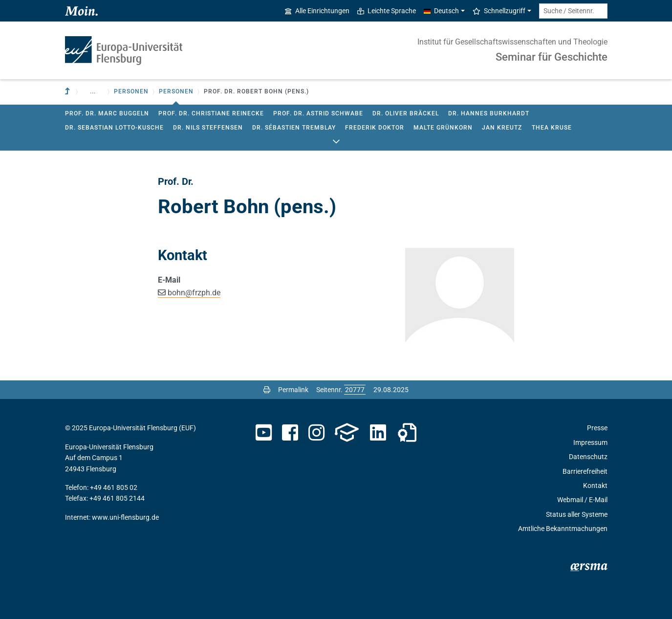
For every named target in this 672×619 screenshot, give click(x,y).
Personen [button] (131, 91)
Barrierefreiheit (585, 471)
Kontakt (595, 485)
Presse (597, 428)
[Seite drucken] (266, 390)
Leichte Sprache (386, 11)
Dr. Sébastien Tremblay (294, 127)
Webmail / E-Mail (582, 500)
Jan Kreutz (502, 127)
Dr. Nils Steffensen (208, 127)
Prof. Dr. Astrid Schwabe (318, 113)
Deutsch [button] (441, 11)
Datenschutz (588, 457)
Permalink (293, 390)
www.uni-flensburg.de (125, 517)
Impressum (590, 442)
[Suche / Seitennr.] (573, 11)
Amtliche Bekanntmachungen (562, 528)
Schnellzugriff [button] (499, 11)
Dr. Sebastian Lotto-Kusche (114, 127)
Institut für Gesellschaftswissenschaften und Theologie (512, 41)
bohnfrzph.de (194, 292)
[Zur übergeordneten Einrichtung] (68, 91)
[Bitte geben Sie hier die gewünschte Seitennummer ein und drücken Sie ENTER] (355, 390)
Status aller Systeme (576, 514)
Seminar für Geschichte (551, 57)
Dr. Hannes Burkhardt (488, 113)
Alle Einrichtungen (317, 11)
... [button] (93, 91)
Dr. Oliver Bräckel (405, 113)
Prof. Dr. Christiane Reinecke (211, 113)
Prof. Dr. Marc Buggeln (107, 113)
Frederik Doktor (374, 127)
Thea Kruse (552, 127)
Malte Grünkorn (443, 127)
